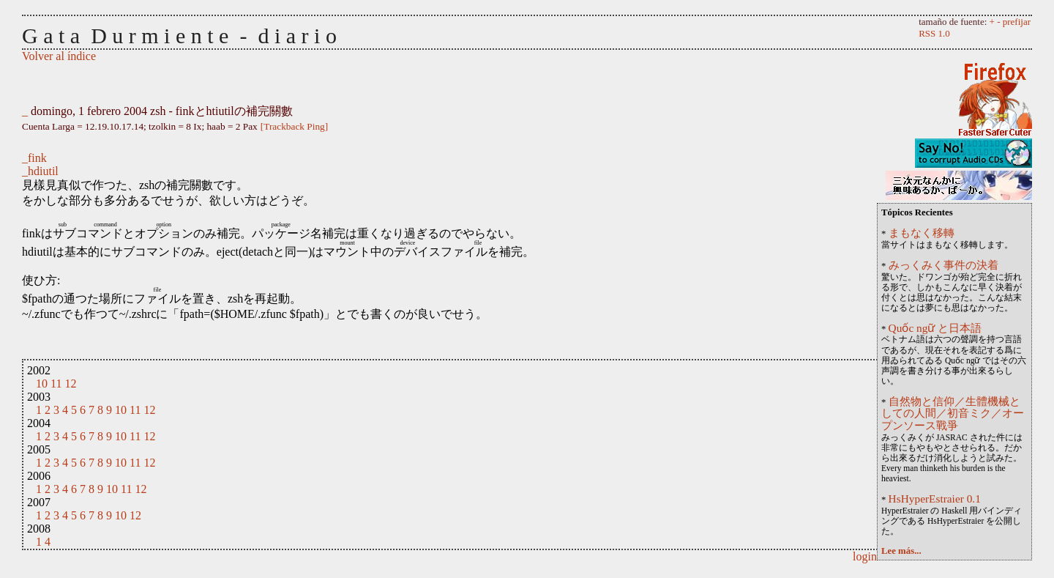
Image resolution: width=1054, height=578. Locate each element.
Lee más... (901, 551)
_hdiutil (40, 171)
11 (56, 383)
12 (70, 383)
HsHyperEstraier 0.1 (935, 498)
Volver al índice (59, 56)
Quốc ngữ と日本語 (935, 328)
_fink (34, 158)
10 (42, 383)
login (865, 556)
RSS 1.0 (934, 33)
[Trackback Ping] (294, 126)
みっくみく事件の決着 (943, 265)
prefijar (1017, 21)
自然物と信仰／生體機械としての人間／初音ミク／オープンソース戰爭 (952, 413)
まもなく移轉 (921, 232)
